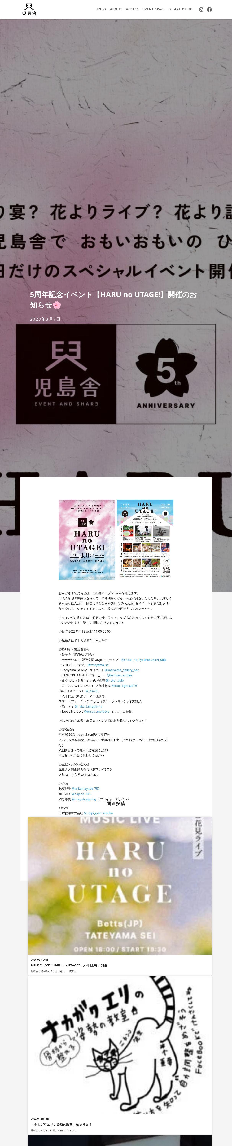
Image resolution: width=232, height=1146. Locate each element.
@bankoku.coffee (119, 675)
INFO (101, 9)
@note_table (115, 680)
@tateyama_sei (98, 665)
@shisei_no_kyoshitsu (136, 660)
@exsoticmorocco (96, 711)
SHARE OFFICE (182, 9)
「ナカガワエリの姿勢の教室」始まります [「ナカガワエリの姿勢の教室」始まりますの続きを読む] (61, 1124)
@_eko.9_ (92, 691)
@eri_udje (159, 660)
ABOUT (116, 9)
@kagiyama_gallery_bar (121, 670)
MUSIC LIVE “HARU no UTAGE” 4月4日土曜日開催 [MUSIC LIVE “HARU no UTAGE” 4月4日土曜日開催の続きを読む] (69, 965)
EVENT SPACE (154, 9)
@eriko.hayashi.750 (86, 789)
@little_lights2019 (124, 686)
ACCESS (132, 9)
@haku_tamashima (88, 706)
